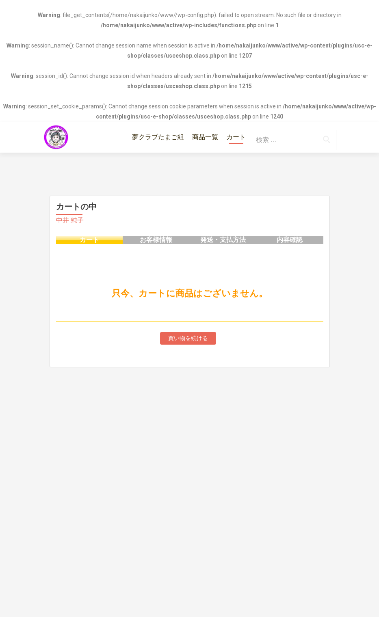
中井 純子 (70, 220)
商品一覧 (205, 137)
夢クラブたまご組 (158, 137)
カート (236, 137)
